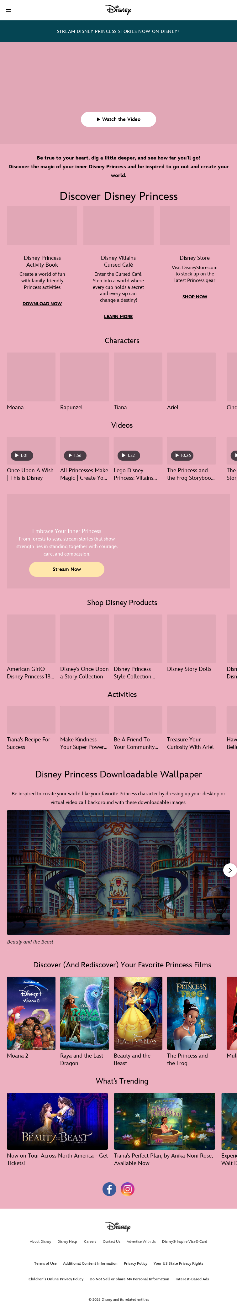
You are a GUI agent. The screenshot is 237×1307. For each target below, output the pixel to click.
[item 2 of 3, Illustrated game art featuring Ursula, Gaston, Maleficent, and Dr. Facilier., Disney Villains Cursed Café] (118, 267)
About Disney (40, 1241)
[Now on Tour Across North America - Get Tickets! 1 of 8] (57, 1121)
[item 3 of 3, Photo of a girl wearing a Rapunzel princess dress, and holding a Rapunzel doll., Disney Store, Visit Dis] (195, 267)
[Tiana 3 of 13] (138, 377)
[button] (9, 10)
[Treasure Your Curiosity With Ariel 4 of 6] (191, 720)
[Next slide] (220, 880)
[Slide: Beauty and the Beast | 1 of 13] (118, 880)
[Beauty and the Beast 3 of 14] (138, 1013)
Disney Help (67, 1241)
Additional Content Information (90, 1263)
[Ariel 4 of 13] (191, 377)
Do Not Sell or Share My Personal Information (129, 1279)
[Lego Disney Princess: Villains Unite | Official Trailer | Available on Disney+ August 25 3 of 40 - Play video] (138, 450)
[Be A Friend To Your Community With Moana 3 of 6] (138, 720)
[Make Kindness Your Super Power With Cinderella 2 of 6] (84, 720)
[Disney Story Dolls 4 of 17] (191, 638)
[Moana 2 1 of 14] (31, 1013)
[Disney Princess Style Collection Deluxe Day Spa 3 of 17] (138, 638)
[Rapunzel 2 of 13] (84, 377)
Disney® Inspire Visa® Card (184, 1241)
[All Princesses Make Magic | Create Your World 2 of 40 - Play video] (84, 450)
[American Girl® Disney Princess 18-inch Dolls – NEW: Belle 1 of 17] (31, 638)
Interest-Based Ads (192, 1279)
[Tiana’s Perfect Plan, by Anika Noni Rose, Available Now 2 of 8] (164, 1121)
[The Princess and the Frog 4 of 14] (191, 1013)
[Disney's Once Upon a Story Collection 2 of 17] (84, 638)
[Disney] (118, 10)
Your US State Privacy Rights (178, 1263)
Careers (90, 1241)
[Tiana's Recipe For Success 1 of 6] (31, 720)
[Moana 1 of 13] (31, 377)
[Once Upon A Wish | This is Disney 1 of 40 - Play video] (31, 450)
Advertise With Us (141, 1241)
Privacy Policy (135, 1263)
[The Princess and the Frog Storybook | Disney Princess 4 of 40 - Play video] (191, 450)
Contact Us (111, 1241)
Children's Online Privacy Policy (56, 1279)
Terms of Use (45, 1263)
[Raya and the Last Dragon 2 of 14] (84, 1013)
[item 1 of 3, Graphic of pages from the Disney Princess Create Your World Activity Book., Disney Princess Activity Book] (42, 267)
